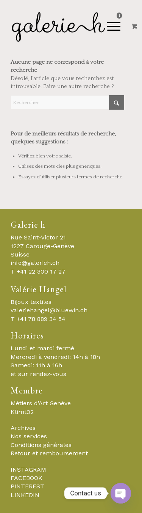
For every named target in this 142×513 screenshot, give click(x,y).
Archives (23, 427)
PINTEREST (27, 486)
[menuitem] (87, 26)
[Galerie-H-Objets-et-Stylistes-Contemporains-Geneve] (59, 26)
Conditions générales (41, 444)
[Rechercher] (67, 102)
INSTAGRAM (28, 469)
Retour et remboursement (49, 453)
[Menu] (84, 26)
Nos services (29, 436)
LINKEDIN (25, 495)
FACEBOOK (26, 478)
